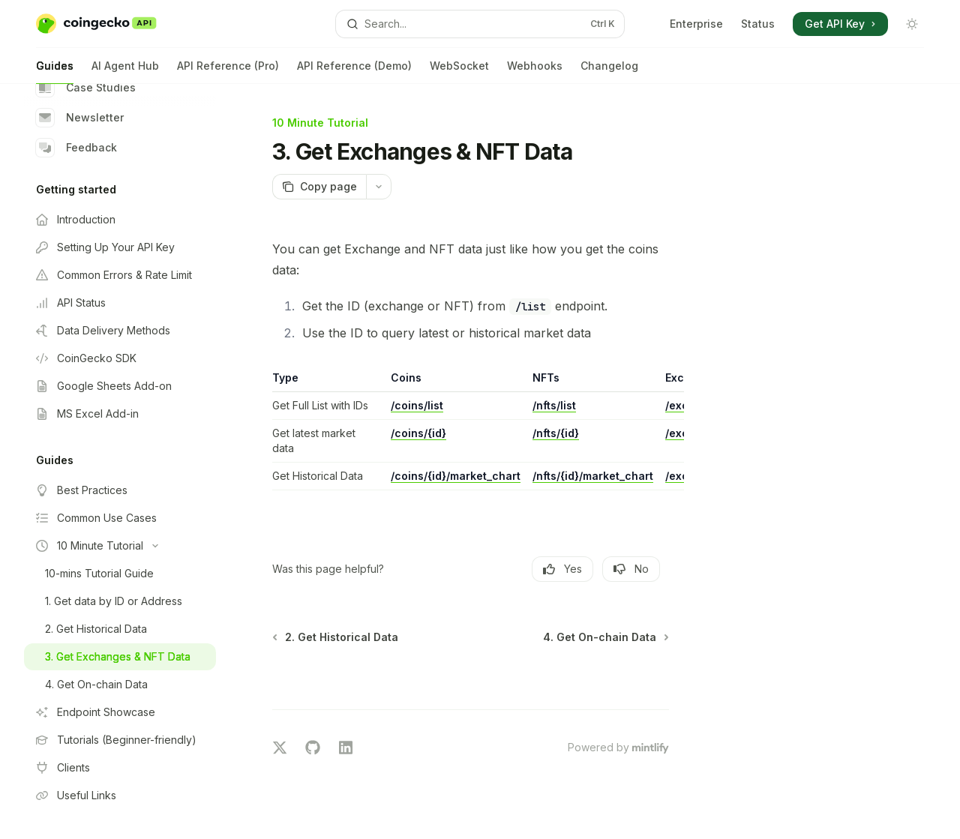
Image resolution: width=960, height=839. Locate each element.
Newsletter (80, 118)
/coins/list (417, 405)
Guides (55, 71)
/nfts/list (554, 405)
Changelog (609, 71)
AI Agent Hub (125, 71)
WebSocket (459, 71)
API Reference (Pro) (228, 71)
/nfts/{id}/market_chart (592, 475)
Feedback (76, 148)
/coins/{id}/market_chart (455, 475)
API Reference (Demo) (354, 71)
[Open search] (480, 23)
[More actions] (379, 186)
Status (758, 23)
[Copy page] (319, 186)
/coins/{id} (418, 433)
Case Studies (86, 88)
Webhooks (534, 71)
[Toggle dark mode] (912, 24)
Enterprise (696, 23)
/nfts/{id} (555, 433)
